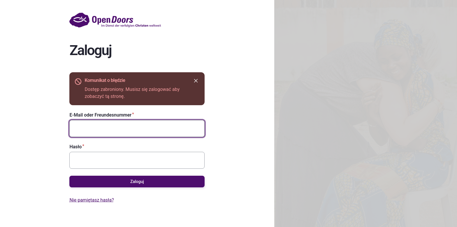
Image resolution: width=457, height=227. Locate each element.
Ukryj (195, 81)
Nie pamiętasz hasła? (91, 200)
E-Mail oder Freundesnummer (100, 115)
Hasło (75, 146)
